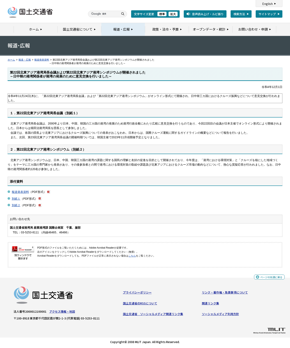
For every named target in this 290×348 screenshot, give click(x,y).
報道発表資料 (41, 59)
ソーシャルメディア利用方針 (220, 315)
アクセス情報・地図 (62, 312)
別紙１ (16, 198)
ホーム (11, 59)
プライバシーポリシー (137, 293)
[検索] (103, 14)
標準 (162, 14)
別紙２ (16, 205)
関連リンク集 (210, 304)
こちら (132, 255)
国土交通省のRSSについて (140, 304)
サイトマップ (267, 14)
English (267, 4)
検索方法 (239, 14)
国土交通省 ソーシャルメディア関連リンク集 (153, 315)
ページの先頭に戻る (270, 279)
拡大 (173, 14)
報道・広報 (24, 59)
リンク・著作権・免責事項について (225, 293)
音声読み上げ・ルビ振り (208, 14)
